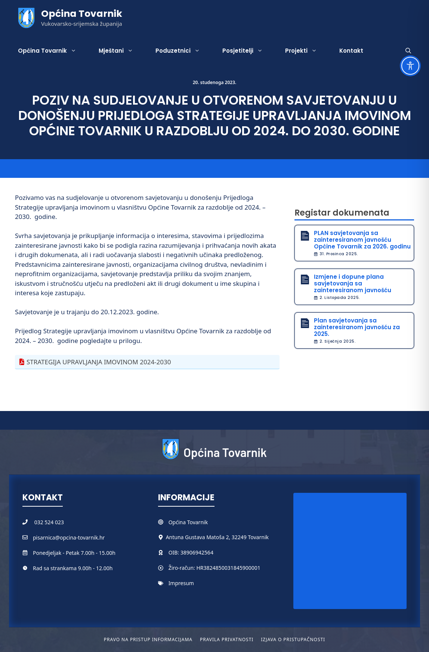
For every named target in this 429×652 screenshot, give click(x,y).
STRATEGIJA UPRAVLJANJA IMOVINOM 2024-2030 (99, 362)
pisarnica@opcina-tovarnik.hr (69, 537)
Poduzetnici (183, 51)
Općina (178, 522)
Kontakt (351, 51)
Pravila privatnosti (226, 639)
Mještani (121, 51)
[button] (408, 51)
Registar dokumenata (341, 213)
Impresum (181, 583)
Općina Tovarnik (81, 13)
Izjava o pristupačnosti (293, 639)
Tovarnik (197, 522)
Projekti (306, 51)
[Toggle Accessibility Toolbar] (410, 65)
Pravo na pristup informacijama (148, 639)
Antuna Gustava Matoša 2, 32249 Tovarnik (217, 537)
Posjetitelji (248, 51)
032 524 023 (49, 522)
